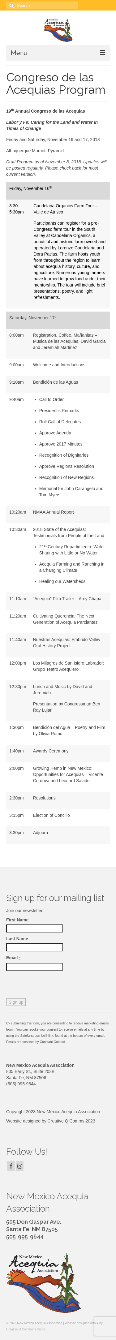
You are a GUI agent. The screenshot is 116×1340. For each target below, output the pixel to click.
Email (13, 957)
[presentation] (53, 986)
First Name (17, 919)
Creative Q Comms (66, 1120)
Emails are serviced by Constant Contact (35, 1042)
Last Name (17, 938)
